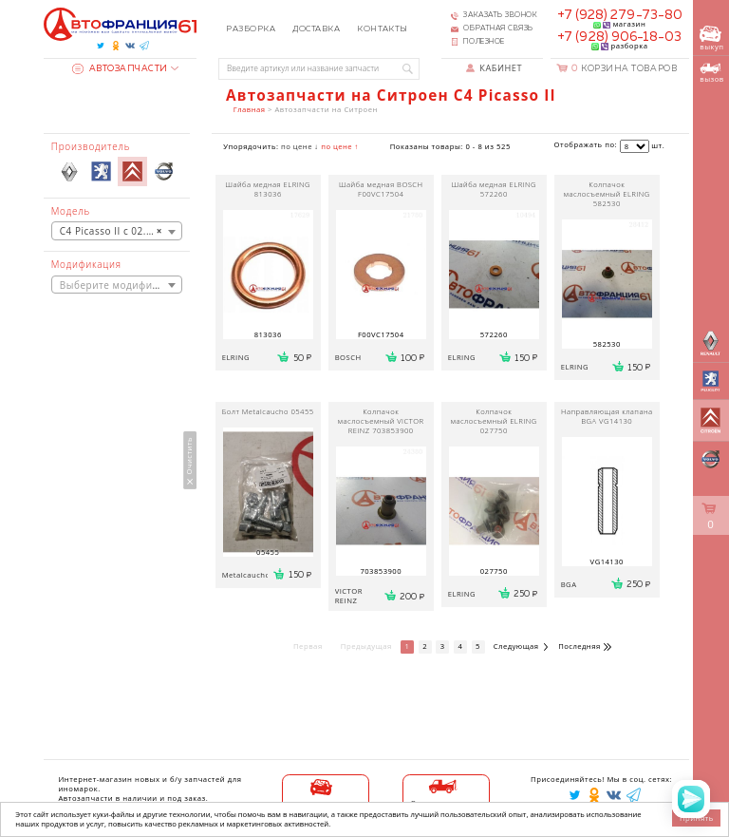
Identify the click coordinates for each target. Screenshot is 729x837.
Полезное (483, 42)
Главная (250, 109)
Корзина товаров (624, 69)
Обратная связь (498, 28)
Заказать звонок (500, 15)
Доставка (316, 29)
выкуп (711, 38)
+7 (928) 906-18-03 (619, 37)
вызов (711, 73)
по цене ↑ (340, 146)
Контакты (382, 29)
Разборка (250, 29)
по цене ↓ (300, 146)
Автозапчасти (120, 69)
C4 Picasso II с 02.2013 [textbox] (115, 230)
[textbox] (116, 285)
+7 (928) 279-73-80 (619, 15)
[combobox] (116, 230)
